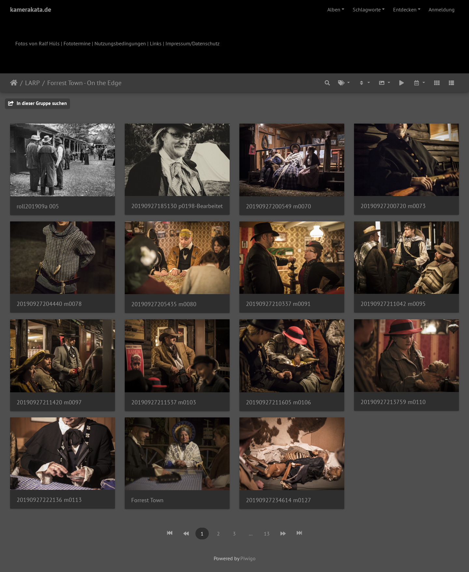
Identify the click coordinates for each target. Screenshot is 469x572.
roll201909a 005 (38, 206)
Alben (333, 9)
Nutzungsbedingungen (120, 43)
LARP (32, 83)
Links (156, 43)
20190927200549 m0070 (278, 206)
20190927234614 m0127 (278, 500)
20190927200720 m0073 (393, 206)
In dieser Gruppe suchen (37, 103)
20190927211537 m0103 (163, 402)
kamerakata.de (30, 9)
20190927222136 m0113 (49, 499)
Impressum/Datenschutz (192, 43)
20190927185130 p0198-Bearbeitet (177, 206)
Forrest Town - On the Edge (84, 83)
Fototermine (77, 43)
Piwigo (248, 558)
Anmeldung (442, 9)
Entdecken (405, 9)
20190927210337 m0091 (278, 303)
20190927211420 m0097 (49, 402)
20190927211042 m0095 (393, 303)
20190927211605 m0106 (278, 402)
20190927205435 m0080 (163, 304)
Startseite (14, 83)
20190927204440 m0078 (49, 303)
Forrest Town (147, 500)
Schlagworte (367, 9)
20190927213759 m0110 (393, 402)
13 (267, 533)
